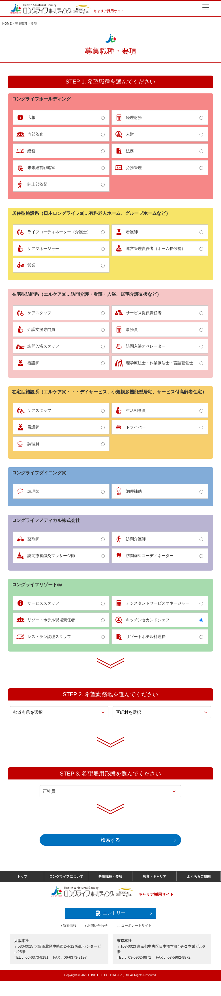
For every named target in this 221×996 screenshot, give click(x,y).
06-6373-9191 (36, 973)
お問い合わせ (97, 941)
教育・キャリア (154, 890)
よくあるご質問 (198, 890)
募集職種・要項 (110, 890)
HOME (7, 21)
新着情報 (69, 941)
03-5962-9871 (139, 973)
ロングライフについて (66, 890)
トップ (22, 890)
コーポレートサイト (136, 941)
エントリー (110, 928)
